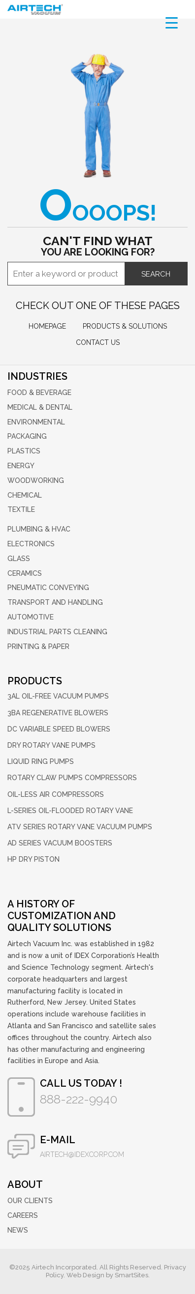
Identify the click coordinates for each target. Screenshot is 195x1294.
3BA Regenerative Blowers (57, 713)
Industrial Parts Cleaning (57, 632)
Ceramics (24, 573)
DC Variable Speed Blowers (58, 729)
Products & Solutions (125, 326)
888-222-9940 (78, 1099)
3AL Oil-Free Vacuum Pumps (58, 696)
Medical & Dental (39, 407)
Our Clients (30, 1201)
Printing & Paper (38, 646)
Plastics (23, 451)
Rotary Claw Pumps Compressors (72, 778)
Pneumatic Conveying (48, 587)
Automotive (30, 617)
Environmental (36, 422)
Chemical (24, 495)
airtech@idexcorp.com (82, 1154)
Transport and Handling (55, 602)
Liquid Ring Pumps (40, 761)
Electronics (31, 544)
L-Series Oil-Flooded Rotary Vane (70, 811)
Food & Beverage (39, 392)
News (17, 1230)
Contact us (98, 342)
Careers (22, 1215)
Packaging (27, 436)
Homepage (47, 326)
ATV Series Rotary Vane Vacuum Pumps (79, 827)
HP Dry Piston (33, 859)
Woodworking (35, 480)
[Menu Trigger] (171, 22)
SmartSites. (132, 1275)
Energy (20, 466)
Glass (18, 559)
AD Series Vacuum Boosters (59, 843)
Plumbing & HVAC (38, 529)
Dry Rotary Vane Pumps (51, 745)
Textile (21, 509)
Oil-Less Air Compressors (55, 794)
